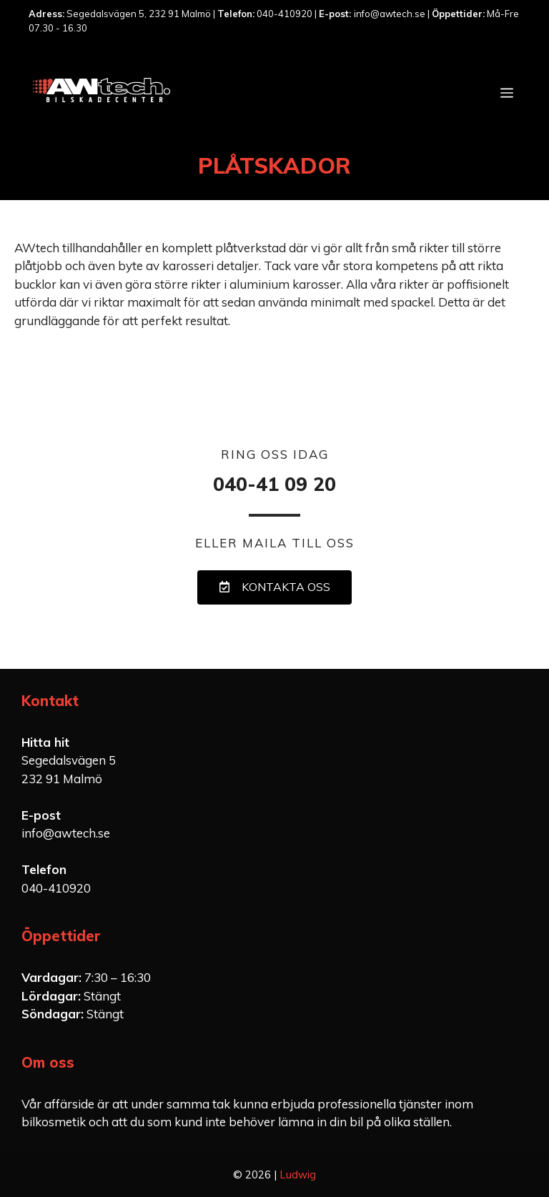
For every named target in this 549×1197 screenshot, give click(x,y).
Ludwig (298, 1174)
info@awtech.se (65, 832)
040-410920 (56, 887)
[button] (274, 587)
